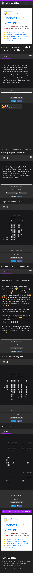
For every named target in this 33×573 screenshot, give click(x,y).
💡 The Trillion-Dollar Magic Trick (14, 32)
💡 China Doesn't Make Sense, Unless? (15, 34)
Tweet (14, 101)
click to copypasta (16, 91)
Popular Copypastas (19, 561)
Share (19, 101)
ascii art (30, 247)
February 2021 (16, 94)
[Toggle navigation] (28, 3)
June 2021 (16, 499)
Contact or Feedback (21, 565)
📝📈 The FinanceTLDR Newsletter (14, 18)
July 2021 (16, 254)
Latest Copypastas (7, 561)
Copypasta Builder (21, 563)
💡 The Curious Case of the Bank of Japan (16, 36)
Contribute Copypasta (8, 565)
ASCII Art (12, 563)
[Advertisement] (16, 130)
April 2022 (16, 345)
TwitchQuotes (10, 3)
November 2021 (16, 414)
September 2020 (16, 190)
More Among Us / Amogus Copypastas (16, 511)
